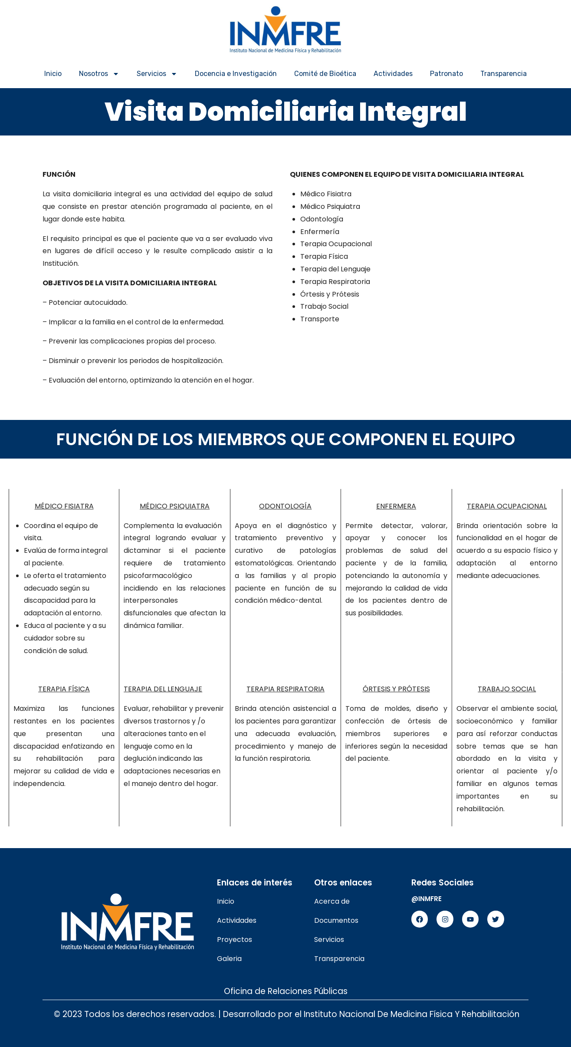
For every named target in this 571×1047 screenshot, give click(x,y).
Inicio (53, 73)
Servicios (157, 74)
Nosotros (99, 74)
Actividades (393, 73)
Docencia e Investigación (236, 73)
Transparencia (503, 73)
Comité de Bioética (325, 73)
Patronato (446, 73)
